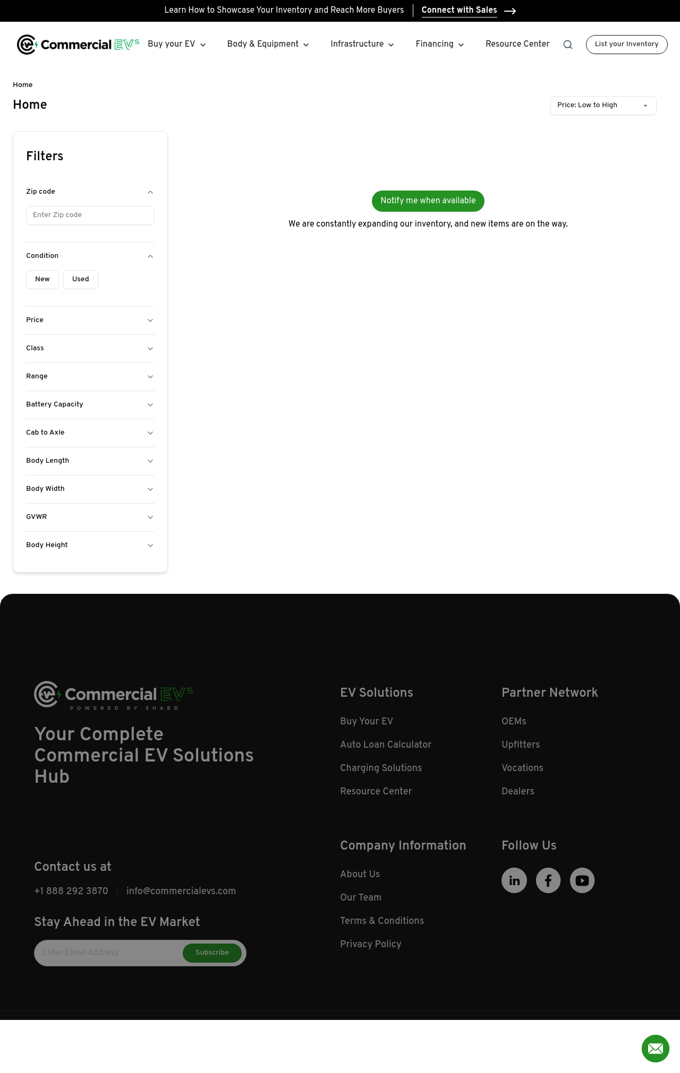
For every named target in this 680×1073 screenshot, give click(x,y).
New (42, 279)
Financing (440, 44)
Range (90, 376)
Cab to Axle (90, 432)
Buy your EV (172, 44)
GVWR (90, 517)
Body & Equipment (263, 44)
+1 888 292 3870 (71, 900)
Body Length (90, 460)
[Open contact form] (655, 1048)
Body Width (90, 489)
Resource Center (518, 44)
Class (90, 348)
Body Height (90, 545)
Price (90, 320)
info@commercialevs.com (181, 900)
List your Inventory (627, 44)
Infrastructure (357, 44)
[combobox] (603, 105)
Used (80, 279)
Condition (90, 256)
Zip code (90, 191)
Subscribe (212, 960)
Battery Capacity (90, 404)
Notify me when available (427, 201)
